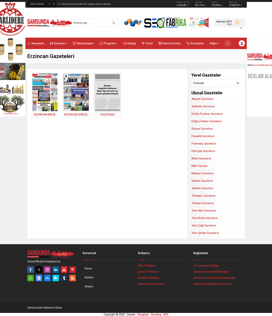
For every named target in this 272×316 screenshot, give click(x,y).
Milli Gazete (199, 166)
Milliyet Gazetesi (202, 173)
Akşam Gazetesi (202, 99)
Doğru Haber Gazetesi (206, 121)
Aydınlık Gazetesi (203, 106)
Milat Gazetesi (201, 158)
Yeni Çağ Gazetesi (203, 225)
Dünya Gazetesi (202, 128)
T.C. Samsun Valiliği (205, 265)
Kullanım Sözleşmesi (151, 283)
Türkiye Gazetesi (202, 203)
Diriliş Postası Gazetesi (207, 114)
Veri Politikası (147, 265)
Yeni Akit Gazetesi (203, 210)
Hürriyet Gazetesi (203, 151)
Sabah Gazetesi (202, 181)
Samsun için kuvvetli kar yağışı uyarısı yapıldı (85, 3)
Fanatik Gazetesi (202, 136)
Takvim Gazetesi (202, 188)
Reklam (89, 277)
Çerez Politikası (148, 271)
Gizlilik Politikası (149, 277)
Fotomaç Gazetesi (203, 143)
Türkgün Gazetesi (203, 195)
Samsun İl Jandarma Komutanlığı (214, 277)
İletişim (89, 286)
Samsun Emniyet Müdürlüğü (211, 271)
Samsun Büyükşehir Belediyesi (212, 283)
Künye (88, 268)
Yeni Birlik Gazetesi (204, 218)
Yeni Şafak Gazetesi (205, 233)
